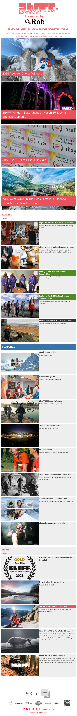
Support (51, 36)
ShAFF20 (32, 33)
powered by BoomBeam (38, 713)
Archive (64, 29)
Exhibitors (33, 29)
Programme (17, 36)
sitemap (44, 709)
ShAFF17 (14, 33)
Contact (43, 29)
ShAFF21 (37, 33)
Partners (31, 36)
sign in (51, 709)
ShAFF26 (67, 33)
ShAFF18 (20, 33)
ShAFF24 (55, 33)
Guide (60, 36)
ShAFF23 (49, 33)
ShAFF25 (61, 33)
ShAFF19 (26, 33)
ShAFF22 (44, 33)
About (23, 29)
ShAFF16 (8, 33)
